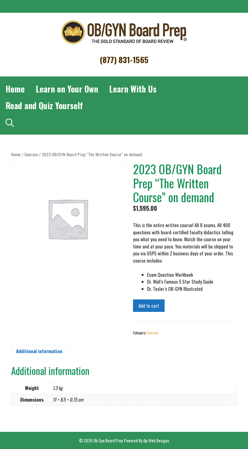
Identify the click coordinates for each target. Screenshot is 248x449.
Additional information (39, 351)
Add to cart (149, 305)
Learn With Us (133, 89)
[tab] (39, 351)
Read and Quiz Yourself (44, 105)
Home (15, 89)
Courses (31, 154)
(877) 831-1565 (124, 59)
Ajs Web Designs (156, 440)
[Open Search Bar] (9, 122)
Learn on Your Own (67, 89)
